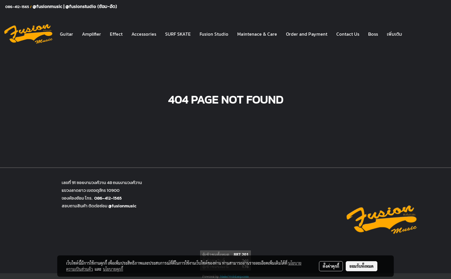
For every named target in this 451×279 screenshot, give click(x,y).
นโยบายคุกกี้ (113, 269)
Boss (373, 33)
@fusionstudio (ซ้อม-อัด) (91, 6)
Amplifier (91, 33)
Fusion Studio (214, 33)
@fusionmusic (48, 6)
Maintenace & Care (257, 33)
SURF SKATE (178, 33)
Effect (116, 33)
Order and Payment (306, 33)
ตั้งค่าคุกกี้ (331, 266)
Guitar (66, 33)
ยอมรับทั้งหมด (361, 266)
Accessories (143, 33)
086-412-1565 (108, 198)
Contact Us (347, 33)
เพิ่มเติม (394, 33)
